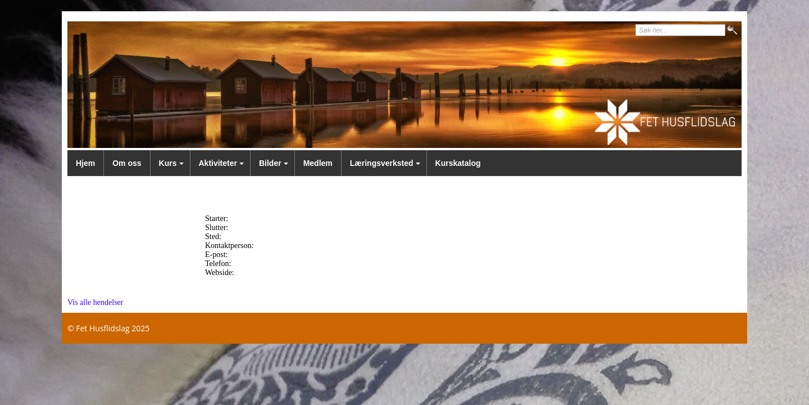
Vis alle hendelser (95, 302)
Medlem (318, 163)
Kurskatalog (458, 163)
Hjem (85, 163)
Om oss (126, 163)
